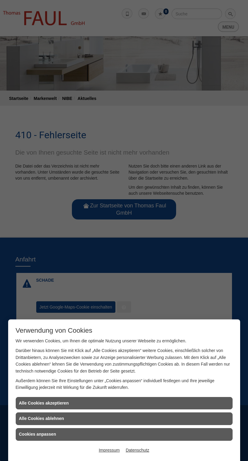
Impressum (109, 450)
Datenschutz (137, 450)
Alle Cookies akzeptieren (44, 403)
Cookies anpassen (37, 434)
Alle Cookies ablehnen (41, 418)
